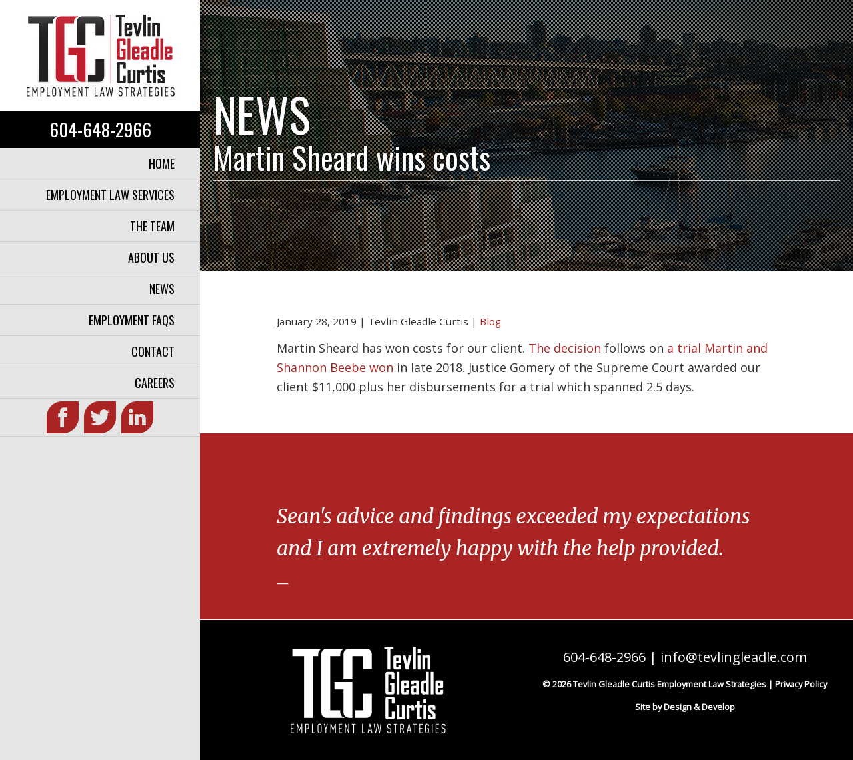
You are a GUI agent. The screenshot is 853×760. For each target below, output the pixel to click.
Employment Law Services (110, 194)
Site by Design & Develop (685, 707)
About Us (151, 257)
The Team (152, 226)
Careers (155, 382)
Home (162, 163)
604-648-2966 (100, 129)
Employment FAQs (132, 320)
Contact (153, 351)
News (162, 288)
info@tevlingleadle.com (733, 657)
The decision (564, 348)
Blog (490, 321)
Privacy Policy (801, 684)
